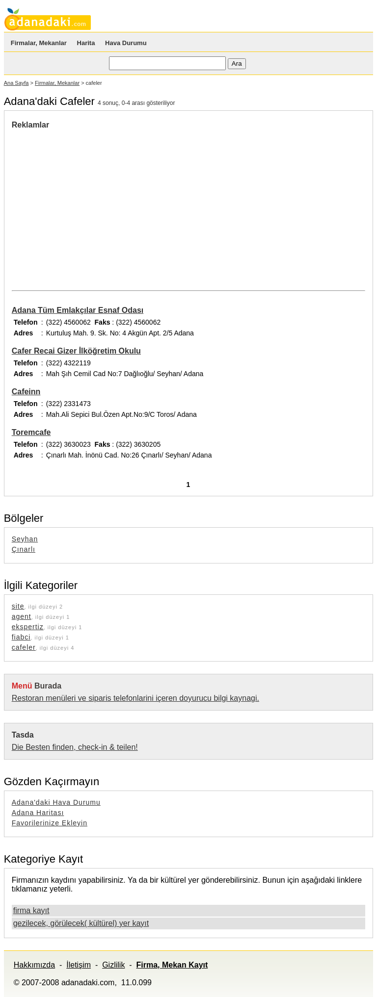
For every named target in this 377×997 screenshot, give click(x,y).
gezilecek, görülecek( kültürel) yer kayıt (81, 923)
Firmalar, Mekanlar (39, 43)
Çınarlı (23, 549)
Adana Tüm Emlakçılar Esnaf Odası (78, 310)
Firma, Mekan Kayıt (172, 965)
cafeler (24, 647)
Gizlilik (113, 965)
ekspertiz (28, 627)
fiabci (21, 637)
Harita (86, 43)
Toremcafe (31, 432)
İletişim (78, 965)
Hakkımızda (34, 965)
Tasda (23, 735)
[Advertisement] (94, 203)
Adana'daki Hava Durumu (56, 802)
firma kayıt (31, 910)
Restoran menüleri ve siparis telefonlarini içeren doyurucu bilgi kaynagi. (135, 698)
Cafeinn (26, 391)
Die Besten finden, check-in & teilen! (75, 747)
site (18, 606)
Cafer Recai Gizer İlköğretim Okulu (76, 351)
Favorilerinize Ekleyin (49, 823)
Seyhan (25, 539)
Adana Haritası (38, 813)
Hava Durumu (126, 43)
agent (21, 616)
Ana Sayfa (16, 83)
